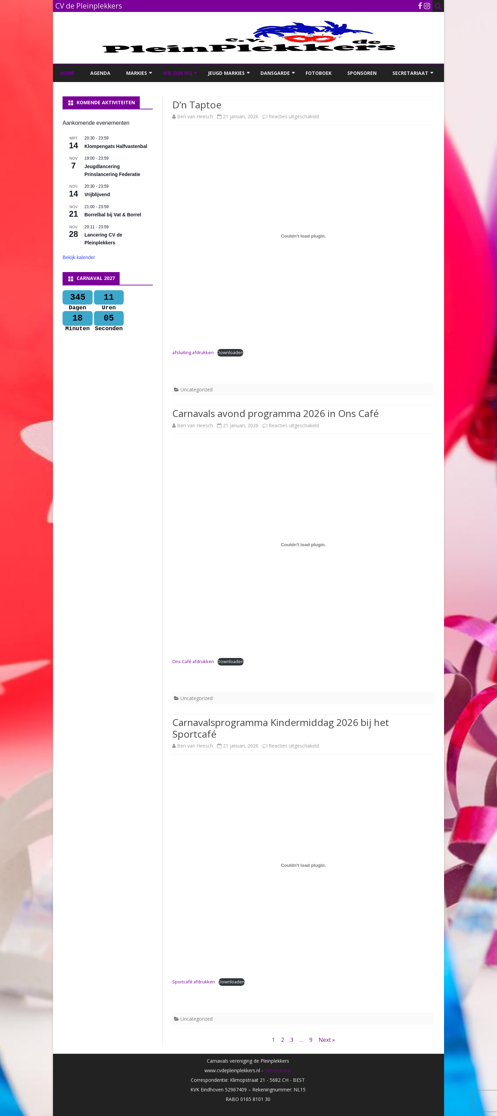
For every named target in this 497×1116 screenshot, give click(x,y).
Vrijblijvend (97, 194)
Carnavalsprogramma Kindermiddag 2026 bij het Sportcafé (280, 728)
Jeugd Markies (226, 73)
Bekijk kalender (79, 257)
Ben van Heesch (195, 116)
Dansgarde (275, 73)
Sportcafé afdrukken (193, 982)
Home (67, 73)
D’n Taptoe (196, 104)
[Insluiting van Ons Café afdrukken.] (303, 544)
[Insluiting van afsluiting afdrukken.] (303, 235)
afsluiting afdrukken (193, 352)
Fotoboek (319, 73)
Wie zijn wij (177, 73)
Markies (136, 73)
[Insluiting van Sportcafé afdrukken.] (303, 865)
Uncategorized (196, 389)
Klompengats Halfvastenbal (115, 146)
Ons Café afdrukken (193, 661)
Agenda (100, 73)
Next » (327, 1040)
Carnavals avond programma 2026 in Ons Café (275, 413)
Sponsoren (362, 73)
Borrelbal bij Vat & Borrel (112, 214)
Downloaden (230, 352)
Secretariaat (410, 73)
